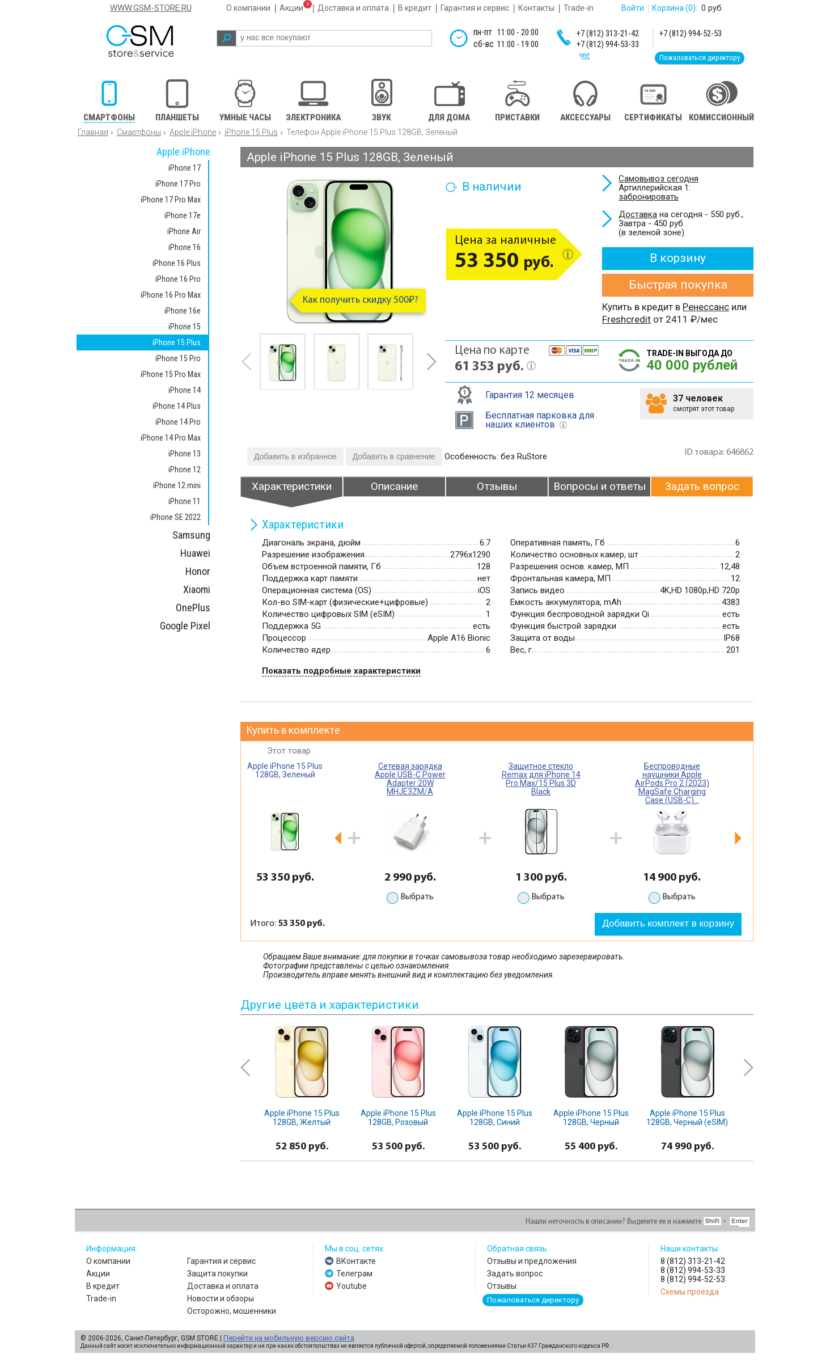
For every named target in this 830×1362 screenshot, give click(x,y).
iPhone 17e (182, 215)
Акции (291, 7)
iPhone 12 (184, 469)
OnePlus (193, 608)
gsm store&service (155, 40)
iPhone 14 (184, 390)
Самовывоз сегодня (658, 179)
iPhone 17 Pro (178, 183)
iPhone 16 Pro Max (171, 294)
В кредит (414, 7)
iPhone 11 (184, 501)
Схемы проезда (689, 1291)
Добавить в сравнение (394, 456)
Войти (632, 7)
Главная (93, 132)
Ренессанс (706, 306)
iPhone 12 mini (177, 485)
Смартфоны (139, 132)
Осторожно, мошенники (231, 1311)
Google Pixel (185, 626)
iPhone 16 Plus (177, 263)
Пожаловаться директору (699, 57)
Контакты (536, 7)
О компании (248, 7)
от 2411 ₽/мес (684, 319)
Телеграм (354, 1273)
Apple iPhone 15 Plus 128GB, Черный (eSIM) (687, 1118)
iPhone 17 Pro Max (171, 199)
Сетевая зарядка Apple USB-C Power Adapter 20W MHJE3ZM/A (410, 779)
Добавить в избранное (295, 456)
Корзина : (674, 7)
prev (247, 361)
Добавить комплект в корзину (668, 923)
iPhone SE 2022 (175, 517)
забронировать (649, 197)
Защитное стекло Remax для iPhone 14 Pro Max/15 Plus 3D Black (541, 779)
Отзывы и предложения (532, 1261)
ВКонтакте (356, 1261)
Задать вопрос (515, 1273)
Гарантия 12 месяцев (529, 395)
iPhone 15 (184, 326)
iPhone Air (184, 231)
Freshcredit (626, 319)
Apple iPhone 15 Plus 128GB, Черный (591, 1118)
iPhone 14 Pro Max (171, 437)
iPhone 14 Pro (178, 421)
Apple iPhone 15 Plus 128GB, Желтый (302, 1118)
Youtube (351, 1286)
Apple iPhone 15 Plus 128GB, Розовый (398, 1118)
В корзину (678, 258)
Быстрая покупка (678, 284)
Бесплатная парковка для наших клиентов (539, 420)
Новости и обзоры (220, 1298)
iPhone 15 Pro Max (171, 374)
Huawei (195, 553)
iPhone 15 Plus (251, 132)
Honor (197, 571)
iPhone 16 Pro (178, 279)
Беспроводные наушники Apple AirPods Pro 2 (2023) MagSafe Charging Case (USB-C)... (672, 783)
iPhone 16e (182, 310)
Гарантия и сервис (475, 7)
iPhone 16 (184, 247)
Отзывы (501, 1286)
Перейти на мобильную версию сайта (288, 1338)
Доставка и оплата (353, 7)
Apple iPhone (193, 132)
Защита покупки (217, 1273)
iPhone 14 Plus (177, 406)
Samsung (191, 535)
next (431, 361)
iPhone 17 (184, 167)
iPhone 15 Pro (178, 358)
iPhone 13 (184, 453)
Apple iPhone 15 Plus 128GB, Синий (494, 1118)
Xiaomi (196, 589)
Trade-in (579, 7)
